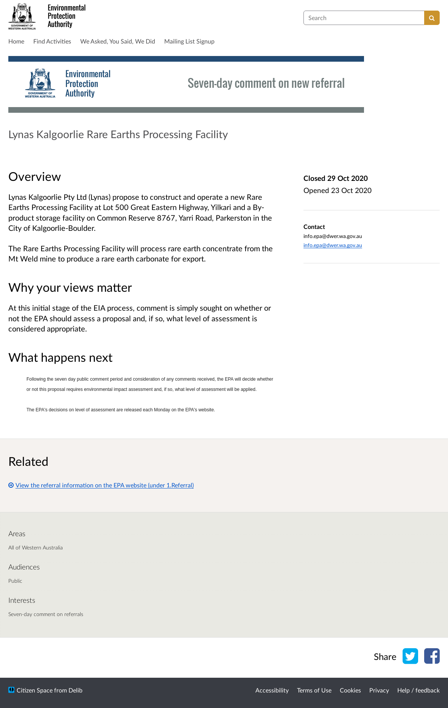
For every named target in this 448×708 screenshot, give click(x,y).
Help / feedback (418, 690)
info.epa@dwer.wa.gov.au (332, 245)
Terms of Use (314, 690)
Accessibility (272, 690)
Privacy (379, 690)
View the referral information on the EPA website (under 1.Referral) (101, 485)
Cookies (350, 690)
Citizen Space (35, 690)
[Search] (432, 18)
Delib (75, 690)
